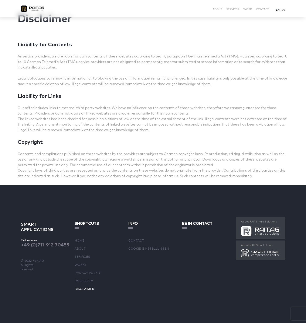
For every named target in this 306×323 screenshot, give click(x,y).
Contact (262, 9)
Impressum (84, 280)
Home (79, 240)
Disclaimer (84, 289)
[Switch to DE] (283, 9)
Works (80, 264)
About (217, 9)
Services (232, 9)
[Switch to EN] (278, 9)
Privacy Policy (88, 272)
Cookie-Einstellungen (148, 248)
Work (247, 9)
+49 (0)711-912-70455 (45, 244)
